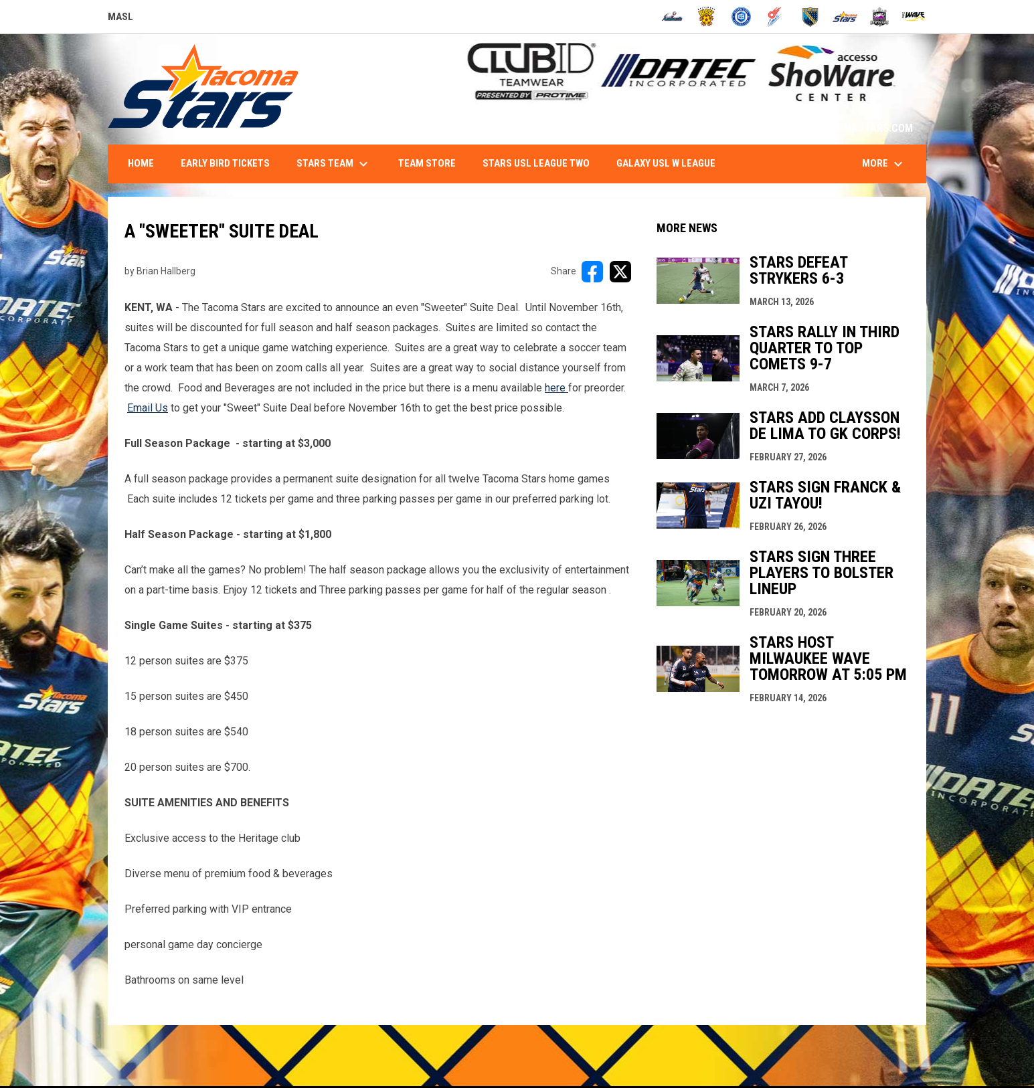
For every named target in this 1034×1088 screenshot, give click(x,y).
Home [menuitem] (141, 163)
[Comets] (776, 17)
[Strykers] (879, 17)
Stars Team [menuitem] (333, 164)
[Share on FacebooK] (592, 271)
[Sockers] (810, 17)
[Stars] (845, 17)
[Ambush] (672, 17)
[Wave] (913, 17)
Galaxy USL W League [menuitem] (665, 163)
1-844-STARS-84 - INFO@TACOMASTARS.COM (808, 128)
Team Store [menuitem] (427, 163)
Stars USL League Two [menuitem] (536, 163)
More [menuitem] (884, 164)
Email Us (147, 407)
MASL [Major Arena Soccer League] (120, 19)
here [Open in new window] (556, 387)
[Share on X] (620, 271)
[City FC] (741, 17)
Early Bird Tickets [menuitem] (225, 163)
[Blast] (706, 17)
